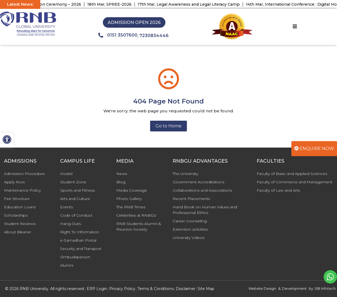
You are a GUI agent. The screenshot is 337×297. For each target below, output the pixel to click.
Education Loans (20, 207)
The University (185, 173)
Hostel (66, 173)
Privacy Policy (122, 288)
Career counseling (190, 221)
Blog (120, 182)
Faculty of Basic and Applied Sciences (292, 173)
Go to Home (168, 125)
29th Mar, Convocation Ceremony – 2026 (44, 4)
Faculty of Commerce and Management (294, 182)
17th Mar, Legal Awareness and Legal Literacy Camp (192, 4)
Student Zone (73, 182)
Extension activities (190, 229)
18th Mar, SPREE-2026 (113, 4)
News (121, 173)
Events (66, 207)
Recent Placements (191, 198)
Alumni (66, 265)
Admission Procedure (24, 173)
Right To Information (79, 232)
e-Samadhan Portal (78, 240)
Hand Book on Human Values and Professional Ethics (205, 210)
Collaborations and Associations (202, 190)
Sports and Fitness (77, 190)
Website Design (262, 288)
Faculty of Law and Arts (278, 190)
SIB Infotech (325, 288)
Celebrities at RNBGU (136, 215)
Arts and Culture (75, 198)
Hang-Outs (70, 223)
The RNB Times (130, 207)
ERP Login (97, 288)
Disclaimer (185, 288)
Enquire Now (314, 148)
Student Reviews (19, 223)
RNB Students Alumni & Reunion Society (138, 226)
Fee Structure (17, 198)
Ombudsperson (75, 257)
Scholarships (16, 215)
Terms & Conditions (155, 288)
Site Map (206, 288)
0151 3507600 (117, 35)
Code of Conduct (76, 215)
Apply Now (14, 182)
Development (294, 288)
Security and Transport (81, 248)
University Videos (188, 237)
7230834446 (154, 35)
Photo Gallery (129, 198)
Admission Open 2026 (134, 22)
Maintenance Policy (22, 190)
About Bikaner (17, 232)
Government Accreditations (198, 182)
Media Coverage (131, 190)
